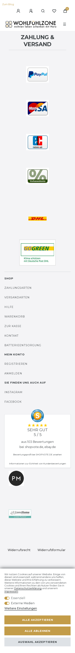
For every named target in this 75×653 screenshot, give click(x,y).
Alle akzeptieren (37, 620)
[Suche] (43, 11)
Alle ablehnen (37, 631)
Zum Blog (8, 4)
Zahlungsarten (18, 288)
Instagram (13, 392)
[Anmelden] (19, 11)
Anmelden (13, 373)
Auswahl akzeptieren (37, 642)
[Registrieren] (31, 11)
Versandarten (17, 297)
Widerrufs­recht (19, 550)
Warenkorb (14, 316)
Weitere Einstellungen (20, 608)
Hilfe (9, 307)
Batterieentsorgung (22, 345)
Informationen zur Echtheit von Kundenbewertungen (37, 463)
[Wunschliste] (54, 11)
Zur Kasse (12, 326)
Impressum (11, 591)
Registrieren (15, 364)
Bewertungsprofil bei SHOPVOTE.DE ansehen (37, 454)
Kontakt (11, 335)
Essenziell (18, 598)
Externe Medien (23, 603)
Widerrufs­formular (51, 550)
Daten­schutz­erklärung (28, 588)
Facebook (13, 401)
